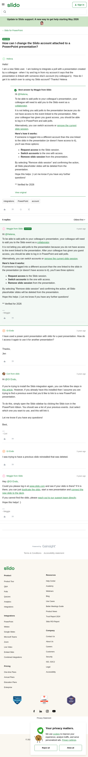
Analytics (7, 602)
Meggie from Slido (14, 229)
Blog (48, 596)
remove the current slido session (60, 258)
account (35, 201)
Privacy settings (69, 740)
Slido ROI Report (52, 622)
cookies (56, 734)
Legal (48, 667)
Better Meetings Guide (55, 606)
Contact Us (50, 636)
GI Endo (10, 330)
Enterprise (8, 687)
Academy (49, 586)
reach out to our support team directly (57, 497)
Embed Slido (9, 652)
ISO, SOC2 (50, 662)
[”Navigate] (9, 568)
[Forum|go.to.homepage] (13, 4)
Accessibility (51, 672)
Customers (50, 652)
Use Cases (50, 601)
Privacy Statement (44, 718)
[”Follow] (34, 713)
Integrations (8, 607)
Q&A (6, 587)
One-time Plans (10, 672)
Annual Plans (9, 677)
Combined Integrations (13, 657)
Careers (49, 647)
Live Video (8, 647)
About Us (49, 642)
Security (49, 657)
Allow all (70, 748)
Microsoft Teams (10, 637)
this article (7, 390)
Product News (51, 611)
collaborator (21, 106)
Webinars (50, 591)
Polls (6, 592)
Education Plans (10, 682)
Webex (7, 627)
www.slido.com (37, 486)
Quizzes (7, 597)
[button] (3, 5)
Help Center (50, 581)
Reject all (46, 748)
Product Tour (9, 581)
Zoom (6, 642)
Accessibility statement (54, 553)
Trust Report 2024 (53, 617)
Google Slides (9, 632)
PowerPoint (23, 201)
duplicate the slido (31, 489)
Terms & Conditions (32, 553)
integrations (9, 201)
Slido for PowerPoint (13, 30)
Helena (9, 59)
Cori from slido (12, 374)
